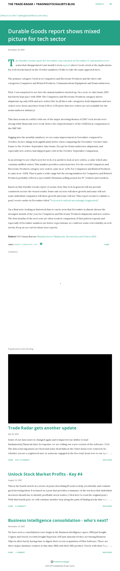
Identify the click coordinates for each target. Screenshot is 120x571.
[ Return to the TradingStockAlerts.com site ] (24, 15)
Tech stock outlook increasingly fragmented (74, 200)
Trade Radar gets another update (42, 428)
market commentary (23, 244)
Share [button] (106, 244)
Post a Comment (22, 460)
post (67, 65)
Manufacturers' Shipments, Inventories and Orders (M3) (66, 236)
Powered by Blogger (60, 562)
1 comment (20, 552)
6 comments (20, 506)
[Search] (100, 4)
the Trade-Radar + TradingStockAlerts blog (41, 4)
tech (36, 244)
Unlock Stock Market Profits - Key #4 (45, 474)
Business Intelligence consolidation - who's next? (58, 520)
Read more (107, 460)
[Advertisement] (60, 328)
